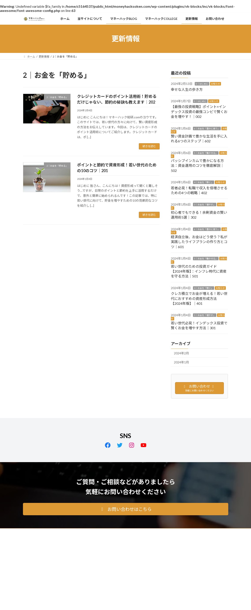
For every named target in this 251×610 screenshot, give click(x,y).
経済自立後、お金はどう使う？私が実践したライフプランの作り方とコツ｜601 (199, 242)
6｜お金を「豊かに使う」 (207, 128)
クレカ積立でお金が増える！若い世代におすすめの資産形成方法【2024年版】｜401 (199, 298)
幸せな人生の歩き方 (187, 89)
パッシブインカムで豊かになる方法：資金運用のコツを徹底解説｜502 (197, 165)
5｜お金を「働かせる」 (205, 152)
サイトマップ (70, 532)
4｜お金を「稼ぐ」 (203, 182)
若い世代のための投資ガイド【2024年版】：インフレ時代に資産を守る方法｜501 (198, 271)
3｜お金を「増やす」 (204, 204)
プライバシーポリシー (40, 532)
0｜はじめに (202, 83)
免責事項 (92, 532)
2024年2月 (181, 353)
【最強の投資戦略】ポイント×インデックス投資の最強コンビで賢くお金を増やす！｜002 (199, 111)
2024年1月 (181, 362)
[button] (125, 509)
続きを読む (149, 146)
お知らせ (215, 83)
